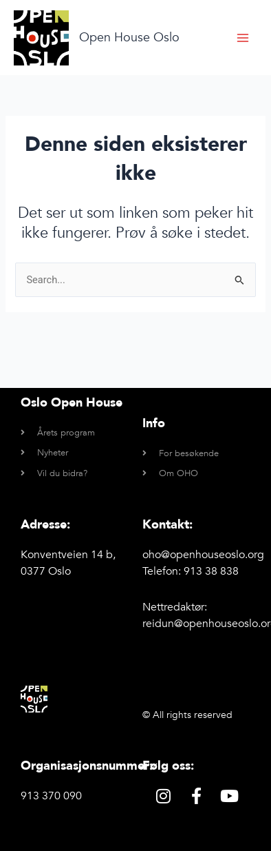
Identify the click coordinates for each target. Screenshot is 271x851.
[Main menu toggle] (242, 37)
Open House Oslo (129, 37)
